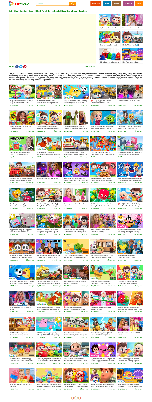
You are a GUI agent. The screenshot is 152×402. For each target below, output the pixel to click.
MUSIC (117, 3)
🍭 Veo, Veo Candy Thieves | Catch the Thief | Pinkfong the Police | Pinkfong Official (129, 232)
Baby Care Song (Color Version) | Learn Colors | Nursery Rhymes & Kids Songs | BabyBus (129, 361)
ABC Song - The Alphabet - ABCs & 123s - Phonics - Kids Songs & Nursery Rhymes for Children (48, 257)
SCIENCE (128, 3)
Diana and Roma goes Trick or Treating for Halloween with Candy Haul (75, 128)
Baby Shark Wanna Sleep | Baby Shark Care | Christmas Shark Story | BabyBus (130, 386)
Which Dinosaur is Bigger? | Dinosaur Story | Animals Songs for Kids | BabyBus (48, 154)
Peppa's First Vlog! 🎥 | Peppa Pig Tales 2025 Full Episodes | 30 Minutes (21, 232)
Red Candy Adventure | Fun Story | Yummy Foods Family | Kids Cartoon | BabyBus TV (102, 206)
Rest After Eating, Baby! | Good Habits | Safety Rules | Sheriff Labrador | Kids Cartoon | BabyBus (102, 335)
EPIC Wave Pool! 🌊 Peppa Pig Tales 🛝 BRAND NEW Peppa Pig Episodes (48, 335)
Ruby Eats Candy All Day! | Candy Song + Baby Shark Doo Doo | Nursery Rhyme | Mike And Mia (102, 128)
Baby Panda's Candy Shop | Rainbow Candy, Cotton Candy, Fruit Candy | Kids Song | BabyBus (76, 335)
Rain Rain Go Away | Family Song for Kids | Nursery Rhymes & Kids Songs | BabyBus (21, 257)
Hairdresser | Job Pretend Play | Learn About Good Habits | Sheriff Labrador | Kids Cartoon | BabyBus (75, 232)
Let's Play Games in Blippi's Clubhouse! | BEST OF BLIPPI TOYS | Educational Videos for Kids (103, 154)
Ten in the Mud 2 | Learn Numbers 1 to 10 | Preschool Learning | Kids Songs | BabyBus (21, 180)
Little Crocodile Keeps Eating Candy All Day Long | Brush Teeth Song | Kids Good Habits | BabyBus (76, 257)
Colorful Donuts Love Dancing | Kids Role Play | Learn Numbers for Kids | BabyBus (21, 361)
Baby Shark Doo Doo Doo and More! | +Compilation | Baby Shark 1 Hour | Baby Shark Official (130, 180)
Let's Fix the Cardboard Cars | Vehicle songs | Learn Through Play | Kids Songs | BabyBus (76, 154)
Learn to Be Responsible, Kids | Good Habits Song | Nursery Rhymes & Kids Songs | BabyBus (129, 283)
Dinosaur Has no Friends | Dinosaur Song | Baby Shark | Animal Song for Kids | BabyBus (49, 309)
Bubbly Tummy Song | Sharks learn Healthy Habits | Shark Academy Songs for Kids (129, 154)
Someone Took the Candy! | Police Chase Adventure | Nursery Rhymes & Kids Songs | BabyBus (76, 386)
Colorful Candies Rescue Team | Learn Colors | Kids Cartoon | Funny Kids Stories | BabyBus (130, 309)
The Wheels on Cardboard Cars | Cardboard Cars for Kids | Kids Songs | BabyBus (102, 257)
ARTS (139, 3)
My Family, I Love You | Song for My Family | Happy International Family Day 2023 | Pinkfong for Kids (103, 361)
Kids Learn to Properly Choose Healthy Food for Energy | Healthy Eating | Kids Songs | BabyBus (48, 128)
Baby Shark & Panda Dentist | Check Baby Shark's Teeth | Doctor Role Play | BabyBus (22, 283)
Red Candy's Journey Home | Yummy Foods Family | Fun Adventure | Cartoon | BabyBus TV (21, 206)
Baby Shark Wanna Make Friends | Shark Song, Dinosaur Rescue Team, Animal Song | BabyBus (75, 103)
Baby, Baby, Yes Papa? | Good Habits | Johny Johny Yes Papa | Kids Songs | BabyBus (101, 180)
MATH (107, 3)
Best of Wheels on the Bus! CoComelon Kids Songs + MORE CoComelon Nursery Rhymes (47, 103)
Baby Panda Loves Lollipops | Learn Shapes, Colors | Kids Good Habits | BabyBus (49, 386)
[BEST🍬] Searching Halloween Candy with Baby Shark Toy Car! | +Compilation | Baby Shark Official (48, 232)
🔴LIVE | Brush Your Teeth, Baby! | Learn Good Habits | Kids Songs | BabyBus (129, 206)
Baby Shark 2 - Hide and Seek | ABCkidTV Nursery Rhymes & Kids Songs (75, 361)
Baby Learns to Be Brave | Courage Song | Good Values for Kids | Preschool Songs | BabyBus (21, 103)
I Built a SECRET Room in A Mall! (129, 101)
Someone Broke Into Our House (47, 178)
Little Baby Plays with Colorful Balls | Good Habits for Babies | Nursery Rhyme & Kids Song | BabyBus (49, 361)
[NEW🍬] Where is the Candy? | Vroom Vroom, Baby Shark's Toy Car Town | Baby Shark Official (76, 180)
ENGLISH (96, 3)
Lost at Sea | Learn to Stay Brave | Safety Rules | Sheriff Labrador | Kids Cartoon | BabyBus (129, 128)
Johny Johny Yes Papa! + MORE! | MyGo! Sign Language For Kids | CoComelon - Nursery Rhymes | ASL (103, 386)
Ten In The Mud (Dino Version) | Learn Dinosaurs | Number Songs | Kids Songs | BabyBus (48, 283)
